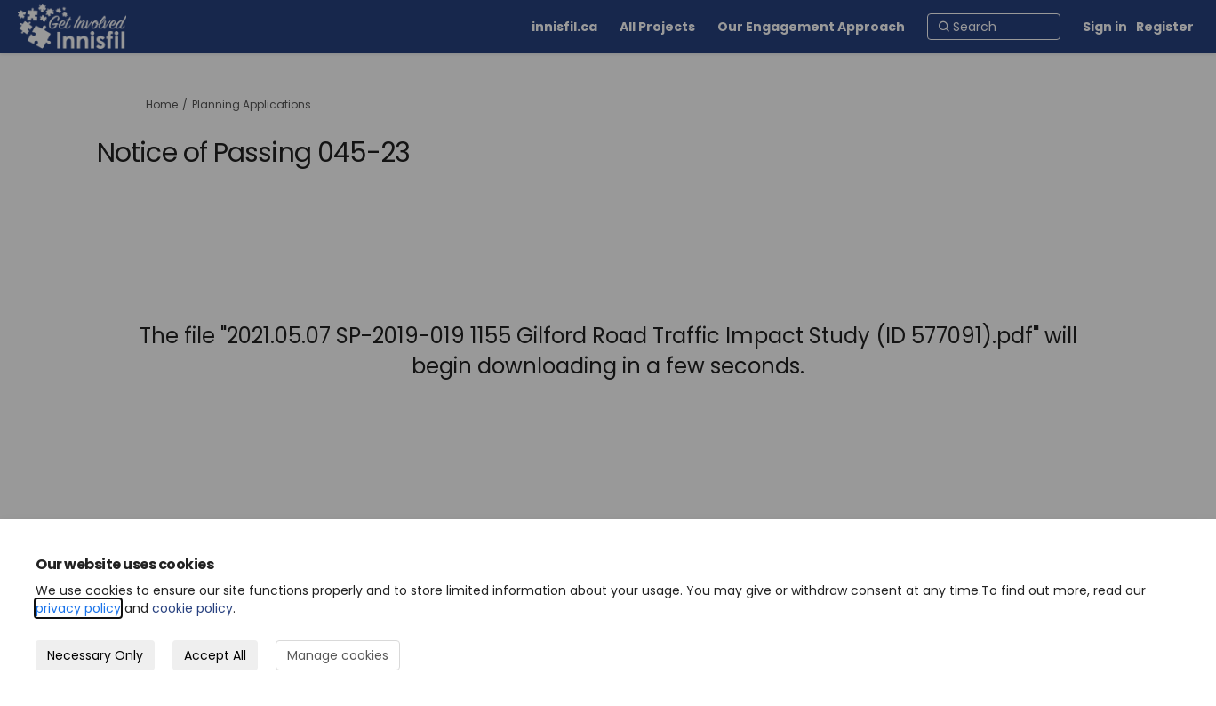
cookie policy (192, 608)
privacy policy (78, 608)
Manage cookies (337, 655)
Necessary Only (95, 655)
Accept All (215, 655)
